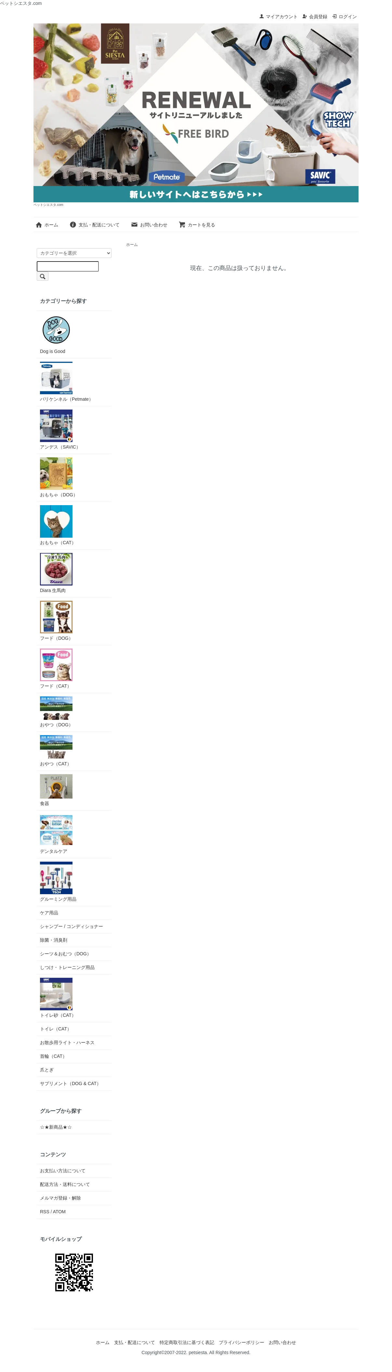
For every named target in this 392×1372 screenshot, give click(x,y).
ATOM (59, 1211)
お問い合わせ (149, 224)
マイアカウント (278, 16)
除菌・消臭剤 (53, 940)
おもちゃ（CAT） (58, 525)
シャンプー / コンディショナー (71, 926)
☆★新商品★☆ (56, 1127)
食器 (56, 790)
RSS (44, 1211)
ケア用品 (49, 912)
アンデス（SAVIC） (60, 430)
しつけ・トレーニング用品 (67, 967)
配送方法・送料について (65, 1184)
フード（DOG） (56, 621)
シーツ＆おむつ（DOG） (65, 953)
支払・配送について (94, 224)
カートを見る (196, 224)
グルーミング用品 (58, 882)
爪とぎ (47, 1069)
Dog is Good (56, 334)
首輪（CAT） (53, 1056)
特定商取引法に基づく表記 (187, 1342)
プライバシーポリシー (241, 1342)
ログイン (344, 16)
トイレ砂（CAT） (58, 998)
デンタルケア (56, 834)
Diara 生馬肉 (56, 573)
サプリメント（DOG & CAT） (70, 1083)
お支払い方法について (62, 1170)
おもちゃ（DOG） (59, 477)
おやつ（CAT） (56, 750)
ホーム (46, 224)
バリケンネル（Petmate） (66, 382)
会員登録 (314, 16)
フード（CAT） (56, 669)
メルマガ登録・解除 (60, 1198)
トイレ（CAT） (56, 1028)
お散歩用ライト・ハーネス (67, 1042)
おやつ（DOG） (56, 711)
